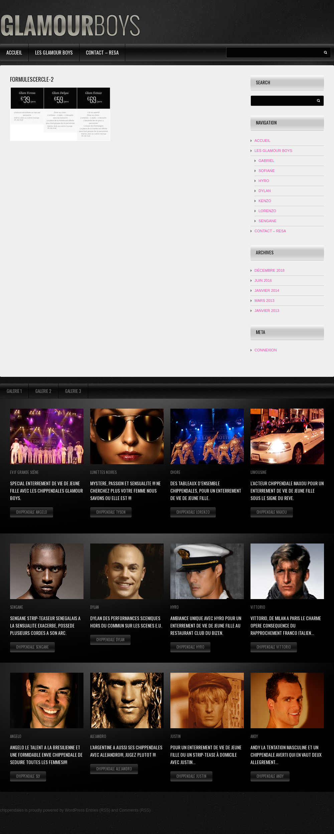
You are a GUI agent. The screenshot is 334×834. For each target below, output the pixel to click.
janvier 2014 (267, 290)
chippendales (12, 810)
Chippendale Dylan (110, 639)
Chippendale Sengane (32, 647)
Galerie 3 (73, 391)
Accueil (14, 52)
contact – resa (102, 52)
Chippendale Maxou (272, 512)
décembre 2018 (270, 270)
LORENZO (267, 211)
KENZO (265, 201)
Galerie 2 (43, 391)
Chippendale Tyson (111, 512)
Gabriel (267, 161)
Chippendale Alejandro (114, 768)
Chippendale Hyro (190, 647)
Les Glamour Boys (54, 52)
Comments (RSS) (135, 810)
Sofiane (267, 171)
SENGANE (268, 221)
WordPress (75, 810)
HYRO (264, 181)
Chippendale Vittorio (274, 647)
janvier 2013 (267, 311)
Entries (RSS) (98, 810)
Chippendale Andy (270, 776)
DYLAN (265, 191)
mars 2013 (264, 301)
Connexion (266, 350)
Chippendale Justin (191, 776)
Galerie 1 (14, 391)
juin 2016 (263, 280)
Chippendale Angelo (31, 512)
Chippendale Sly (28, 776)
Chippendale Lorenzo (193, 512)
